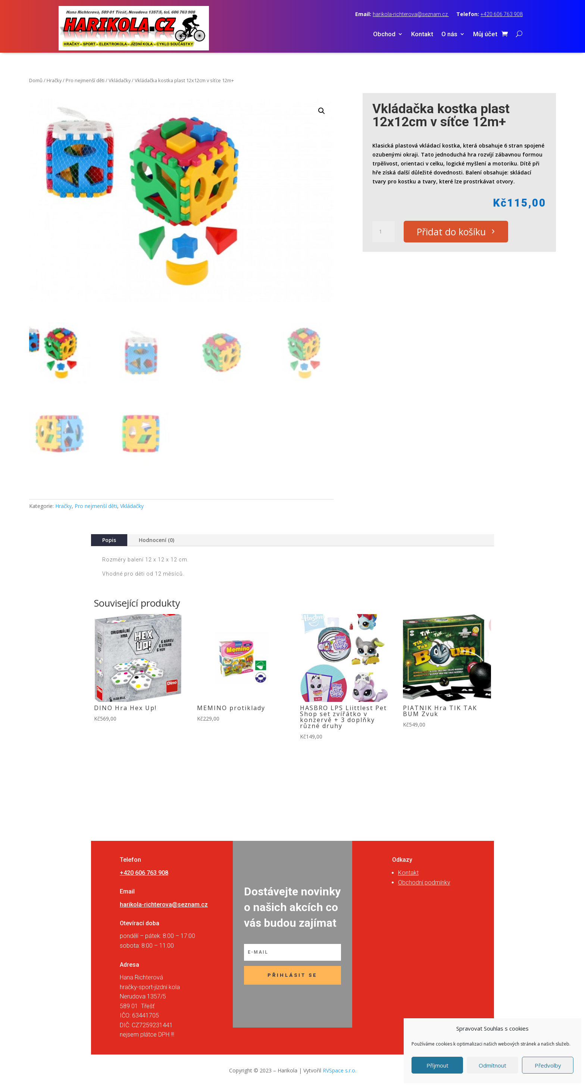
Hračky (54, 80)
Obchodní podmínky (424, 882)
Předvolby (548, 1065)
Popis (109, 540)
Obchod (384, 34)
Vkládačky (120, 80)
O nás (449, 34)
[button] (321, 111)
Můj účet (485, 34)
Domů (36, 80)
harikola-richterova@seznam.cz (411, 14)
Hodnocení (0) (156, 540)
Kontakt (422, 34)
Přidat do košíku (451, 231)
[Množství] (383, 231)
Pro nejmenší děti (85, 80)
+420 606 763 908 (502, 14)
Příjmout (437, 1065)
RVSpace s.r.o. (339, 1070)
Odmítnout (492, 1065)
